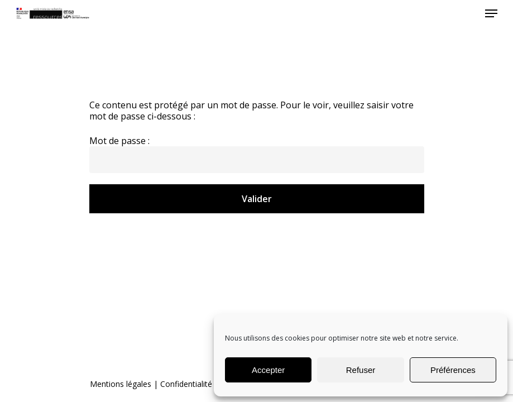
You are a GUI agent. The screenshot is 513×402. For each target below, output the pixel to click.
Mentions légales (120, 384)
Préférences (453, 370)
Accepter (268, 370)
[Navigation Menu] (491, 13)
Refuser (361, 370)
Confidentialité (186, 384)
